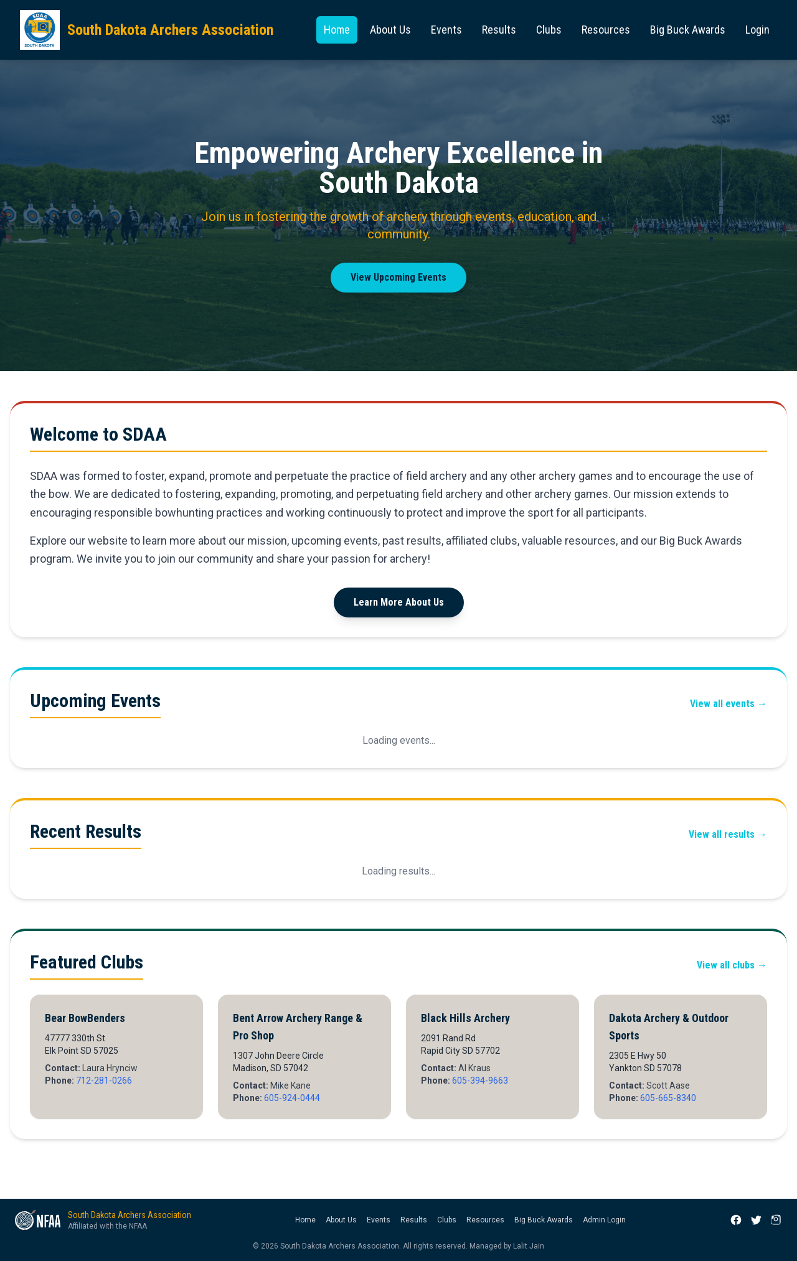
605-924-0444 (292, 1098)
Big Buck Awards (687, 29)
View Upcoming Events (398, 277)
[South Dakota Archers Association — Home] (146, 30)
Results (499, 29)
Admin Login (604, 1220)
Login (757, 29)
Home (337, 29)
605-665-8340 (668, 1098)
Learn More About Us (399, 602)
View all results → (728, 834)
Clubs (549, 29)
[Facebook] (736, 1220)
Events (446, 29)
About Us (390, 29)
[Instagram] (776, 1220)
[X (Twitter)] (756, 1220)
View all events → (728, 704)
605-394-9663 (480, 1080)
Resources (606, 29)
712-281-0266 (104, 1080)
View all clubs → (732, 965)
